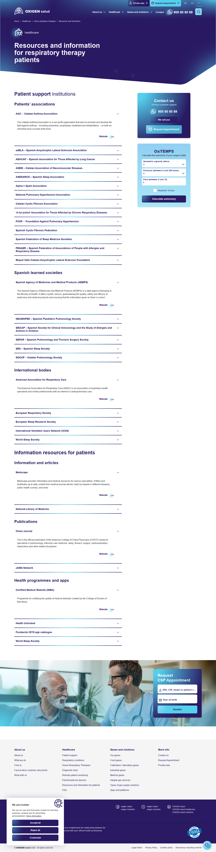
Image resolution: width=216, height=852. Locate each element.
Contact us (163, 755)
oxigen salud (126, 806)
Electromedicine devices (74, 780)
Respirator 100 (166, 191)
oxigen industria (128, 809)
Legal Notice (136, 847)
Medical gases (117, 775)
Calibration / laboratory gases (124, 765)
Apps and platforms (119, 790)
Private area (164, 765)
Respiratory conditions (73, 760)
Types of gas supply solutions (124, 785)
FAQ (64, 790)
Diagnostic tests (70, 770)
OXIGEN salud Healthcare (183, 809)
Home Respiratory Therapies (76, 765)
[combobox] (164, 163)
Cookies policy (166, 847)
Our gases (115, 755)
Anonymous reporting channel (188, 847)
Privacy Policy (151, 847)
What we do (20, 760)
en (199, 3)
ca (192, 3)
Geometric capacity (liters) (156, 161)
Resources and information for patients (81, 785)
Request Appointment (168, 760)
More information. (34, 816)
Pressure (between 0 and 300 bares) (161, 170)
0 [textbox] (144, 164)
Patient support (69, 755)
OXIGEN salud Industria (182, 812)
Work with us (20, 775)
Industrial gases (118, 770)
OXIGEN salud (178, 806)
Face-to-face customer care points (30, 770)
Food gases (116, 760)
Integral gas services (120, 780)
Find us (18, 765)
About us (18, 755)
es (185, 3)
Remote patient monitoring (75, 775)
